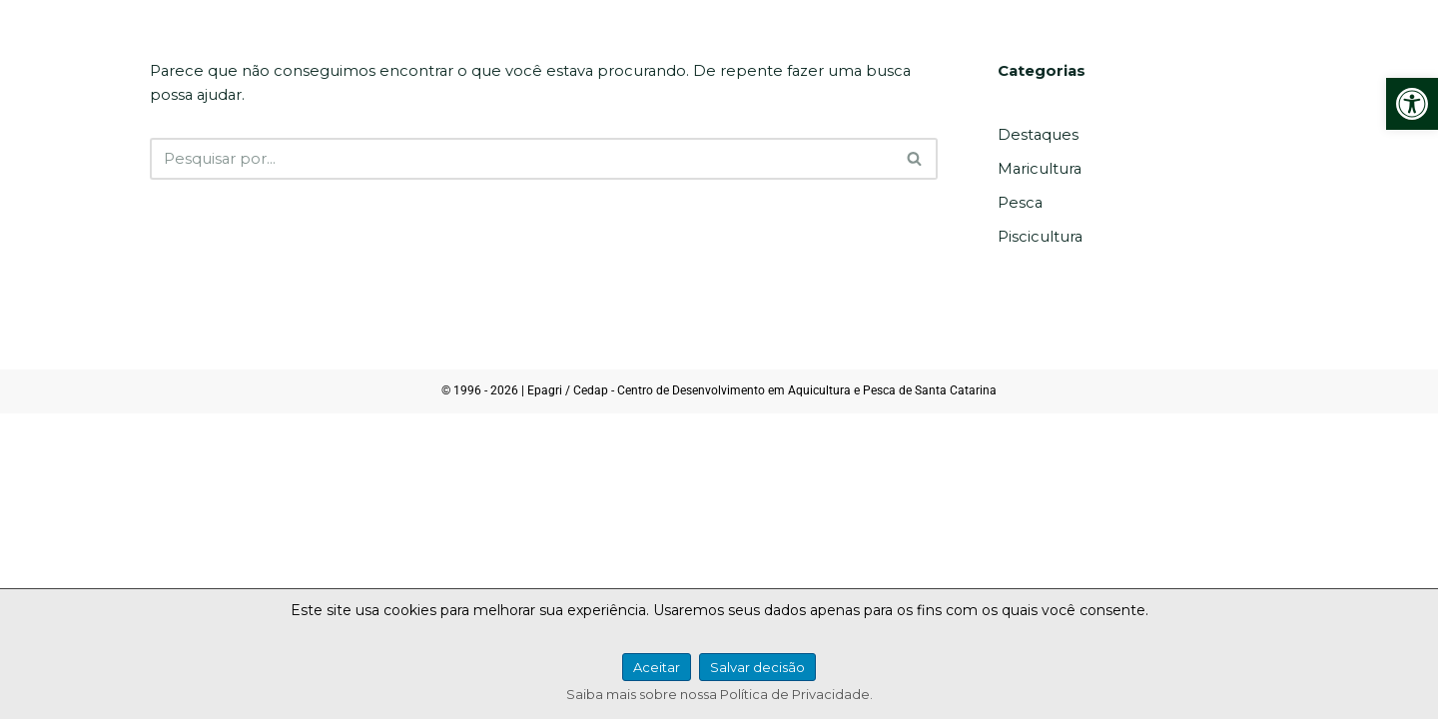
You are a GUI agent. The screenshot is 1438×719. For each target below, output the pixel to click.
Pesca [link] (1019, 202)
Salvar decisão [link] (757, 667)
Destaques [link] (1036, 135)
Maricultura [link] (1036, 169)
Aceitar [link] (656, 667)
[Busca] (521, 159)
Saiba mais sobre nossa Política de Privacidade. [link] (719, 694)
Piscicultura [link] (1037, 236)
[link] (1412, 104)
